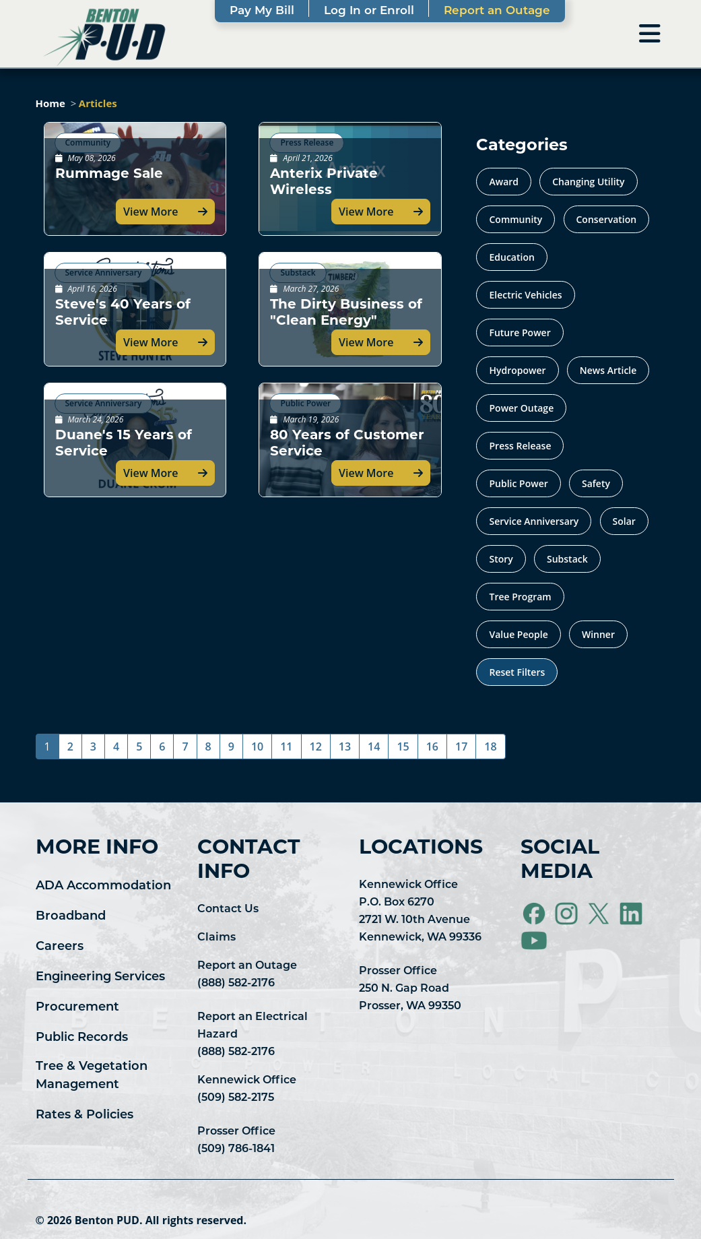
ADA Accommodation (103, 886)
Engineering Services (100, 977)
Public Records (82, 1037)
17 (461, 746)
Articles (98, 103)
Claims (216, 937)
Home (50, 103)
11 (286, 746)
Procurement (77, 1007)
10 (257, 746)
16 (432, 746)
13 (345, 746)
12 (316, 746)
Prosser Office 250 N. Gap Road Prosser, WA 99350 (410, 989)
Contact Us (228, 909)
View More (150, 211)
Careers (60, 947)
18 (490, 746)
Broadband (71, 916)
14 (374, 746)
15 (403, 746)
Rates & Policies (84, 1115)
